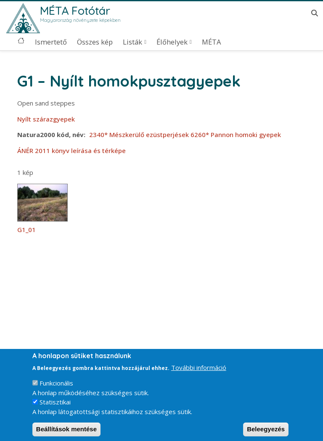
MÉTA (211, 42)
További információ (198, 373)
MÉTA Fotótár (75, 10)
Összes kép (95, 42)
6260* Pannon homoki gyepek (236, 134)
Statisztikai (55, 408)
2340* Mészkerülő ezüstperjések (139, 134)
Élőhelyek (172, 42)
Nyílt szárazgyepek (46, 119)
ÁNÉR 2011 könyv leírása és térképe (71, 150)
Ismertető (51, 42)
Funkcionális (56, 389)
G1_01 (26, 229)
